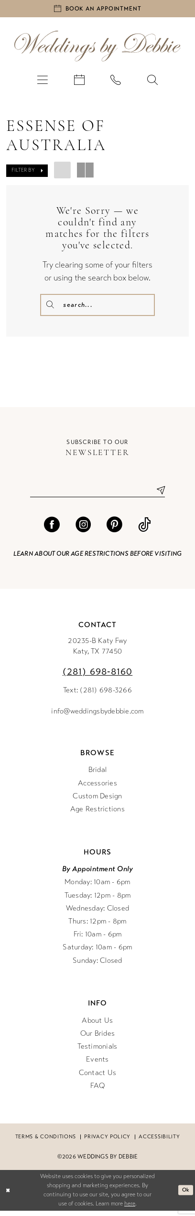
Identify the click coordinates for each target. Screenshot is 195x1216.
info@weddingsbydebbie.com (97, 716)
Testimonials (97, 1052)
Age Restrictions (97, 814)
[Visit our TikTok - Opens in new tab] (144, 530)
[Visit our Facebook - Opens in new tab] (52, 530)
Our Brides (97, 1038)
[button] (42, 81)
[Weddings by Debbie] (97, 48)
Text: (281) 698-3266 (97, 695)
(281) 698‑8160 (98, 677)
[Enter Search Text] (97, 307)
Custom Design (97, 801)
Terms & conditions (45, 1142)
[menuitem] (42, 81)
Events (97, 1065)
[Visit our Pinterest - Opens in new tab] (114, 530)
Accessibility (159, 1142)
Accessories (97, 788)
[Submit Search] (51, 307)
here (129, 1209)
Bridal (97, 775)
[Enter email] (97, 495)
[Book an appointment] (97, 10)
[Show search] (152, 81)
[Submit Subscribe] (157, 495)
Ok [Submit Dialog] (185, 1195)
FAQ (97, 1091)
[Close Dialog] (8, 1196)
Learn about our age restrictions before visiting (97, 559)
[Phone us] (116, 81)
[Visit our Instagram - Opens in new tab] (83, 530)
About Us (97, 1025)
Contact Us (98, 1078)
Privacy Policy (107, 1142)
